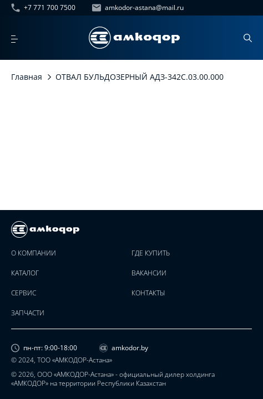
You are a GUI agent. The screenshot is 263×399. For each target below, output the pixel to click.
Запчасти (27, 313)
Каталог (25, 273)
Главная (26, 76)
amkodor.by (123, 348)
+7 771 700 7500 (43, 7)
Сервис (23, 293)
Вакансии (149, 273)
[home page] (134, 38)
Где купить (151, 253)
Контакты (148, 293)
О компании (33, 253)
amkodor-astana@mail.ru (138, 7)
